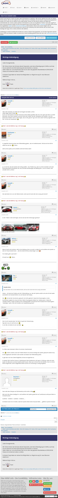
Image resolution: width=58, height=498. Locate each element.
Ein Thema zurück (6, 408)
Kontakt (46, 489)
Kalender (43, 7)
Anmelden (4, 42)
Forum (12, 7)
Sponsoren (51, 7)
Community (42, 24)
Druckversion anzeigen (6, 416)
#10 (55, 388)
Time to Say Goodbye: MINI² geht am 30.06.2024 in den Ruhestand (37, 88)
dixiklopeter (11, 132)
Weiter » (17, 94)
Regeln (10, 25)
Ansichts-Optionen (53, 97)
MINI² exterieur (6, 51)
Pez (14, 275)
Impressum (47, 486)
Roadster (14, 51)
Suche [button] (19, 7)
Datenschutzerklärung (21, 25)
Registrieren (13, 42)
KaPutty (14, 238)
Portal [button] (5, 7)
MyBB (20, 495)
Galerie (26, 7)
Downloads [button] (35, 7)
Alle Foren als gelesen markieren (38, 484)
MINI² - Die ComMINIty (6, 47)
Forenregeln (47, 483)
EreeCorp (16, 496)
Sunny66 (10, 101)
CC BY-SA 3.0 (27, 496)
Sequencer (16, 376)
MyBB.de (11, 495)
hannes (15, 207)
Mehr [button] (5, 12)
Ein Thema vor (15, 408)
